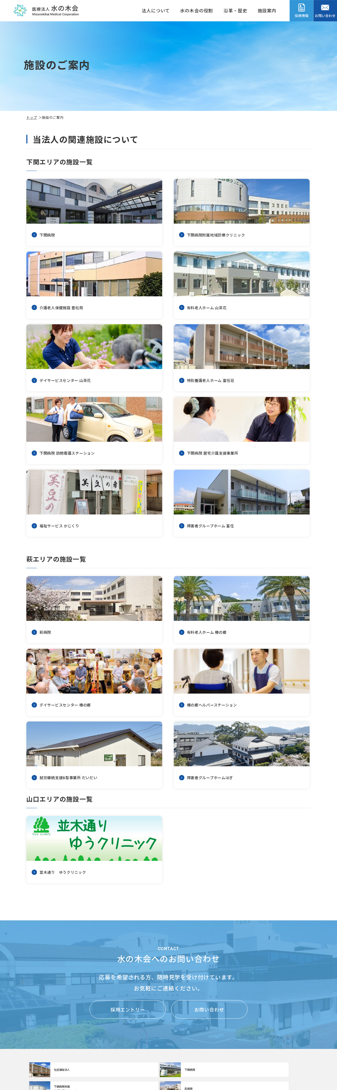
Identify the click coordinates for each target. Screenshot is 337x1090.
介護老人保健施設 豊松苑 (134, 1017)
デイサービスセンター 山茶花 (138, 1040)
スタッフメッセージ (287, 1041)
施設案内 (267, 10)
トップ (31, 117)
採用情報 (279, 1018)
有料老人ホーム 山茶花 (132, 1028)
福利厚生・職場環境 (287, 1030)
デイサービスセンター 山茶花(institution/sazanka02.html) (168, 287)
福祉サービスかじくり (131, 1062)
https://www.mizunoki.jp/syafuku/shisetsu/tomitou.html (266, 287)
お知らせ (188, 1055)
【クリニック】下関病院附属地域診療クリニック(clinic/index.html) (204, 943)
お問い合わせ (209, 880)
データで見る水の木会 (290, 1052)
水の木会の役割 (196, 10)
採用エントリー (127, 880)
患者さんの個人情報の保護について (217, 1030)
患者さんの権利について (205, 1018)
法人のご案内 (41, 1030)
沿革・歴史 (235, 10)
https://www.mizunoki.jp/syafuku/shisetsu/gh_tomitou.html (71, 437)
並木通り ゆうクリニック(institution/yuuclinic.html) (71, 718)
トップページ (41, 1018)
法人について (156, 10)
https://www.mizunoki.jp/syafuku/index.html (132, 943)
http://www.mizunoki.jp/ (60, 943)
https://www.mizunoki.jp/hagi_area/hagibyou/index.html (276, 943)
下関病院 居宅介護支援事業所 (138, 1051)
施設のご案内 (83, 1018)
